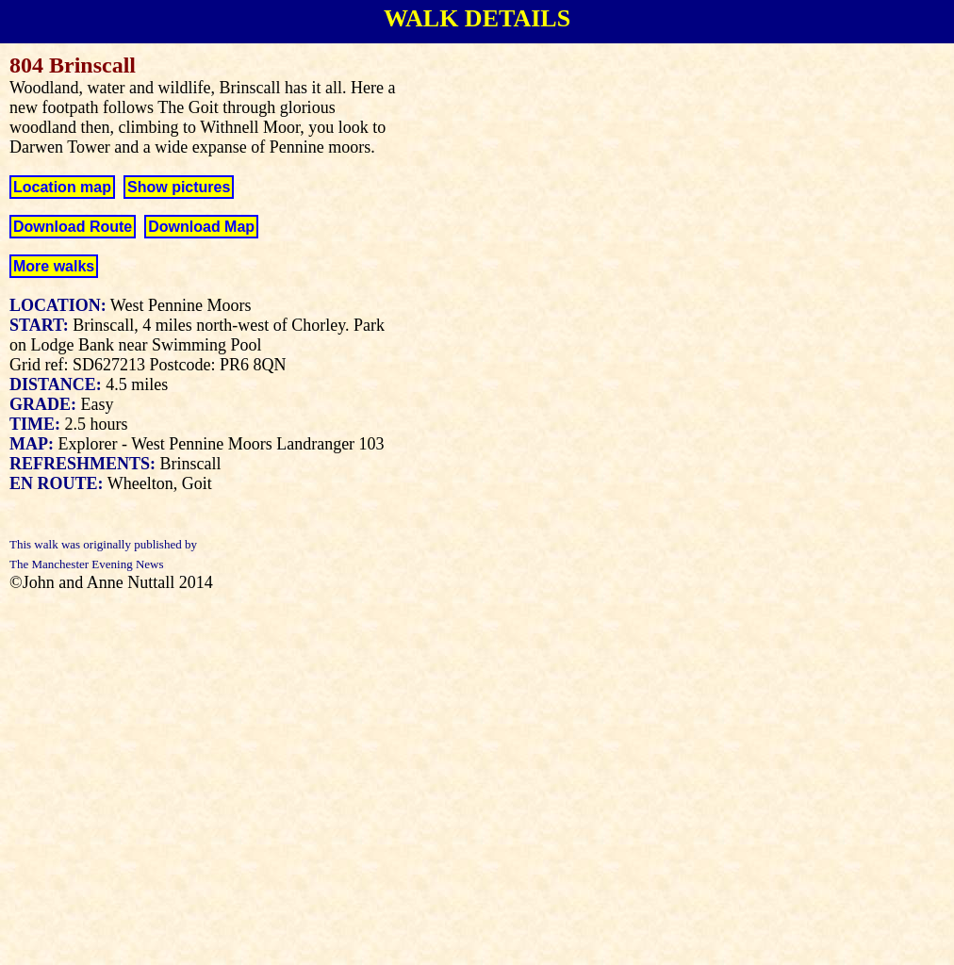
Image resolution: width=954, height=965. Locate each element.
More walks (53, 266)
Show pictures (178, 187)
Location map (62, 187)
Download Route (72, 227)
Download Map (201, 227)
